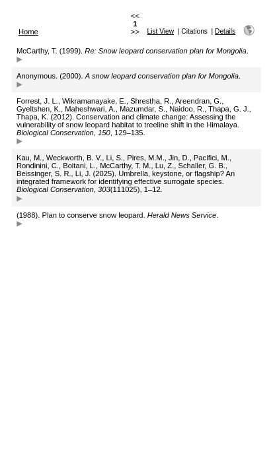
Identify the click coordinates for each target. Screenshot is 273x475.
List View (161, 31)
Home (28, 32)
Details (225, 31)
